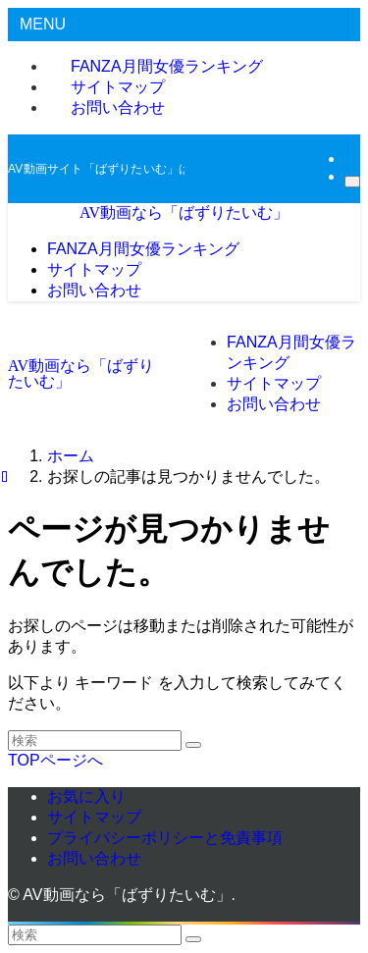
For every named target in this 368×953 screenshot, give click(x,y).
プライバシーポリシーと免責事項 (165, 837)
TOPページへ (55, 760)
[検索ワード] (95, 740)
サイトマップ (94, 817)
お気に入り (86, 796)
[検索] (352, 181)
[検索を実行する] (193, 745)
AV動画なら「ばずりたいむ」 (184, 212)
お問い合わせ (118, 107)
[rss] (350, 158)
